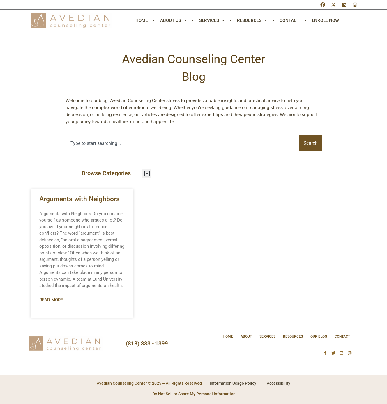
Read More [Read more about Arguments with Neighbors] (51, 299)
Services (212, 20)
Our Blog (318, 336)
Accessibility (278, 383)
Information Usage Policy (233, 383)
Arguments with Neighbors (79, 199)
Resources (252, 20)
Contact (289, 20)
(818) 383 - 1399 (147, 343)
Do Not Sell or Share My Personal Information (193, 393)
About (246, 336)
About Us (173, 20)
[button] (146, 173)
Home (141, 20)
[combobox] (181, 143)
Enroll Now (325, 20)
